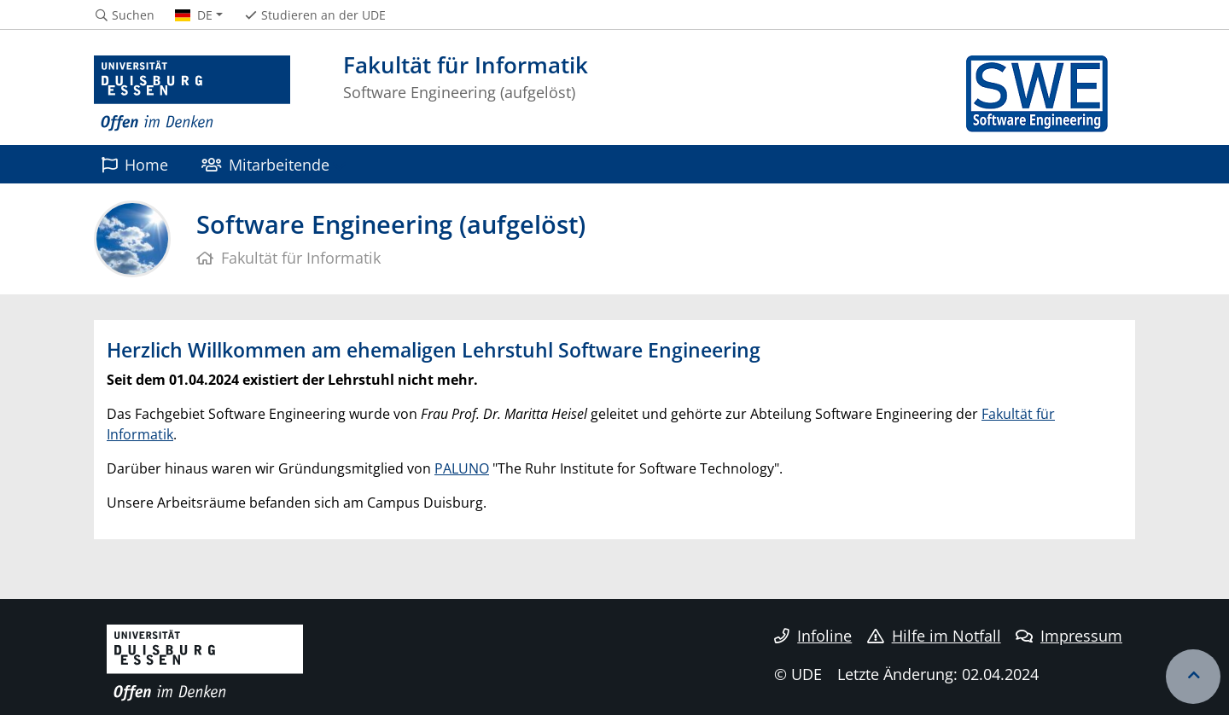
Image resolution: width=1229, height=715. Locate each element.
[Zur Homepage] (192, 93)
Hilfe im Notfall (934, 635)
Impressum (1069, 635)
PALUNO (461, 468)
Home (135, 164)
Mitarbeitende (265, 164)
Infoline (813, 635)
